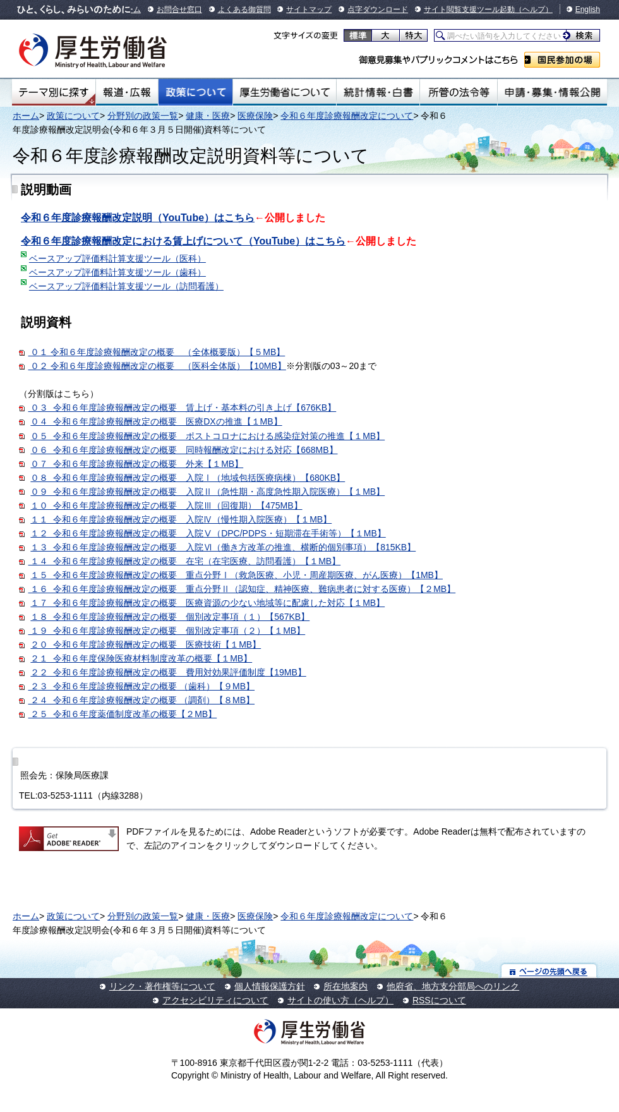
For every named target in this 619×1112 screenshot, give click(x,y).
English (587, 9)
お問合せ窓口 (179, 9)
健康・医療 (208, 116)
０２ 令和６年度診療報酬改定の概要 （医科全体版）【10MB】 (157, 366)
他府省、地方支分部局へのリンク (453, 986)
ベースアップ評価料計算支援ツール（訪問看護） (126, 286)
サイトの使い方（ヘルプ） (340, 1000)
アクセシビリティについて (215, 1000)
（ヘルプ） (534, 9)
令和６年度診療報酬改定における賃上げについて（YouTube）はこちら (183, 241)
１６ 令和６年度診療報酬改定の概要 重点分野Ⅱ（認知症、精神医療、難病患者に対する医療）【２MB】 (237, 589)
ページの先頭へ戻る (549, 970)
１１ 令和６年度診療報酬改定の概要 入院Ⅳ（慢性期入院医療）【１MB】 (181, 519)
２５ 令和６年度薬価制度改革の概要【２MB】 (122, 714)
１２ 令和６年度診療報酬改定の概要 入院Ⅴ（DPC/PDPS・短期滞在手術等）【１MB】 (207, 533)
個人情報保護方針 (269, 986)
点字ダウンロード (377, 9)
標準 (357, 35)
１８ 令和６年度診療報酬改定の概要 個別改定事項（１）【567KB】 (170, 617)
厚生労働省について (285, 92)
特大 (413, 35)
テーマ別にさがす (53, 92)
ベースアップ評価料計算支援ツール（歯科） (117, 272)
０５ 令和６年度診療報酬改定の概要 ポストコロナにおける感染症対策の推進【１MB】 (207, 436)
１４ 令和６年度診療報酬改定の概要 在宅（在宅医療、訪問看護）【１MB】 (184, 561)
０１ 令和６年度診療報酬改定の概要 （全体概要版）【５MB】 (156, 352)
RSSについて (439, 1000)
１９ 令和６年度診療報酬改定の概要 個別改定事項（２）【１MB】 (162, 631)
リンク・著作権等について (162, 986)
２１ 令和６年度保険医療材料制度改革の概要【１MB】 (141, 658)
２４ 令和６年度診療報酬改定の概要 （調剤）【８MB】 (137, 700)
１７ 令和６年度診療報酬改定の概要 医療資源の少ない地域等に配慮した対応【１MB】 (207, 603)
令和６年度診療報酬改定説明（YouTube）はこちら (138, 217)
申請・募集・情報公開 (552, 92)
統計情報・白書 (378, 92)
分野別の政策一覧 (142, 116)
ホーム (26, 116)
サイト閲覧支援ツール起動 (469, 9)
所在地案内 (345, 986)
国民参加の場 (562, 60)
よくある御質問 (244, 9)
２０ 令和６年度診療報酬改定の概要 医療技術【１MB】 (145, 644)
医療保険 (255, 116)
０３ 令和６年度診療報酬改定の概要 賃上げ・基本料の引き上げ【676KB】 (182, 407)
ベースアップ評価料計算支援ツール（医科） (117, 258)
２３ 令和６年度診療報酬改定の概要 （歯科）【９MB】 (141, 686)
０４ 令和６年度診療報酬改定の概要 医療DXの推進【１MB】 (156, 421)
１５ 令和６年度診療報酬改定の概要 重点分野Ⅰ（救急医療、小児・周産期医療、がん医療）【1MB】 (236, 575)
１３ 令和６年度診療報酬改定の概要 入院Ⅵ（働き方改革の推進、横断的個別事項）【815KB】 (223, 547)
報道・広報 (127, 92)
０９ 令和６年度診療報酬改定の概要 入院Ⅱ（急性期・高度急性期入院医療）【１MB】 (207, 491)
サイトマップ (309, 9)
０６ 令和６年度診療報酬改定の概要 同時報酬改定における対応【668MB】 (183, 450)
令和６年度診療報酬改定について (346, 116)
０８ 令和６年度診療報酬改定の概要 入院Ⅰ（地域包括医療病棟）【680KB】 (187, 478)
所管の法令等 (458, 92)
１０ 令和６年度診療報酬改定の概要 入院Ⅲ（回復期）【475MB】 (166, 505)
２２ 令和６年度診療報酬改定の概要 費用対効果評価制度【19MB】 (168, 672)
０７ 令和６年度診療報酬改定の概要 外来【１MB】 (136, 464)
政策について (195, 92)
